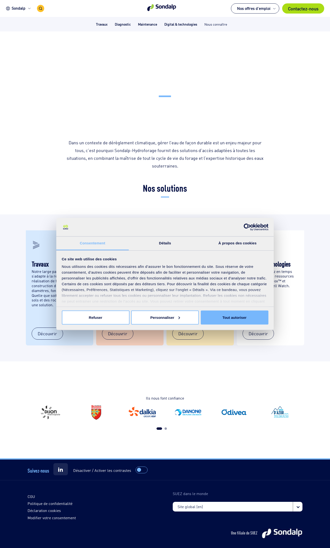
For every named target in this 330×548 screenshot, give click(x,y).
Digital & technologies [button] (180, 24)
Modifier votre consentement (52, 517)
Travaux (40, 263)
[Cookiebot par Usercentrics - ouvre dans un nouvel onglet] (247, 227)
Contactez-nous (303, 8)
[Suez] (60, 469)
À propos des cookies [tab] (237, 243)
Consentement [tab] (92, 243)
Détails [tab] (165, 243)
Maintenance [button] (147, 24)
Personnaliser (165, 317)
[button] (165, 8)
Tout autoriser (234, 317)
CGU (31, 496)
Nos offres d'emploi (253, 8)
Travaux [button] (102, 24)
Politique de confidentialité (50, 503)
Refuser (95, 317)
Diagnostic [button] (123, 24)
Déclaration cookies (44, 510)
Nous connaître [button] (215, 24)
